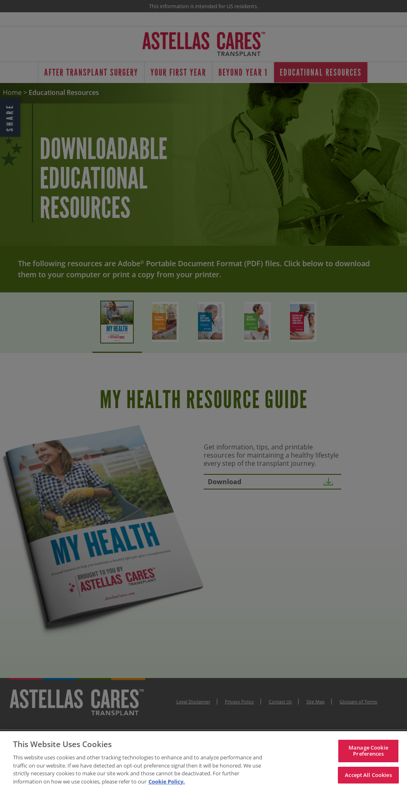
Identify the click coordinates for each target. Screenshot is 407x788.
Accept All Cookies (368, 777)
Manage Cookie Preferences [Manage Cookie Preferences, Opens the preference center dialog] (368, 754)
